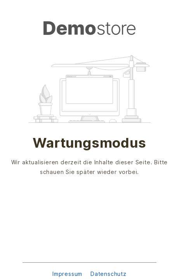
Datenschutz (108, 273)
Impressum (68, 273)
